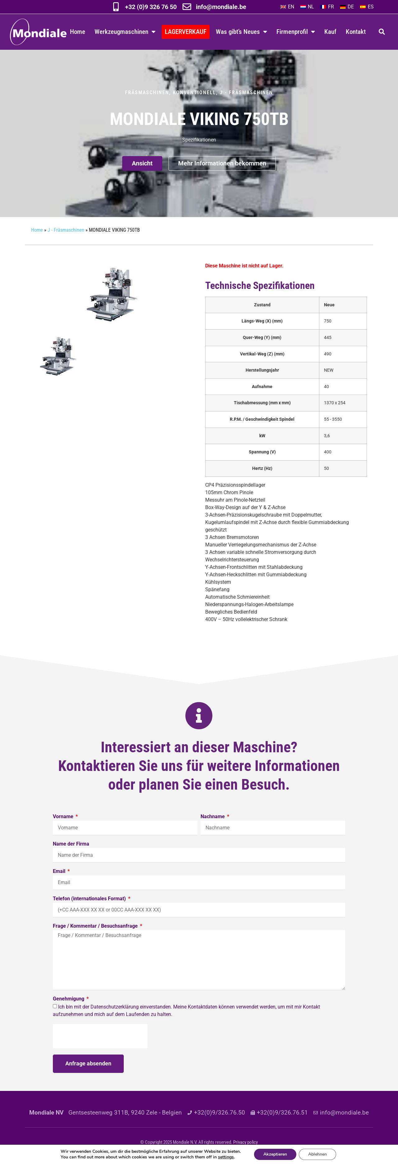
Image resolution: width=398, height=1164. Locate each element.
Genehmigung (69, 999)
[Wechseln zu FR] (327, 6)
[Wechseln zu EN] (287, 6)
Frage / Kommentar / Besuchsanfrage (96, 926)
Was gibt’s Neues (241, 32)
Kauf (330, 31)
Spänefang (217, 589)
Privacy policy (245, 1142)
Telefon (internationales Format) (90, 899)
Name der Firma (71, 844)
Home (77, 31)
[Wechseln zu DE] (347, 6)
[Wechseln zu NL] (307, 6)
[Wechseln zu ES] (367, 6)
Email (60, 871)
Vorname (64, 816)
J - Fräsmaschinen (246, 92)
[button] (382, 32)
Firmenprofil (295, 32)
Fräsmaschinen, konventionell (170, 92)
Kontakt (356, 31)
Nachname (213, 816)
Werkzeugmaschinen (125, 32)
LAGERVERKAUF (185, 31)
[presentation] (100, 1036)
